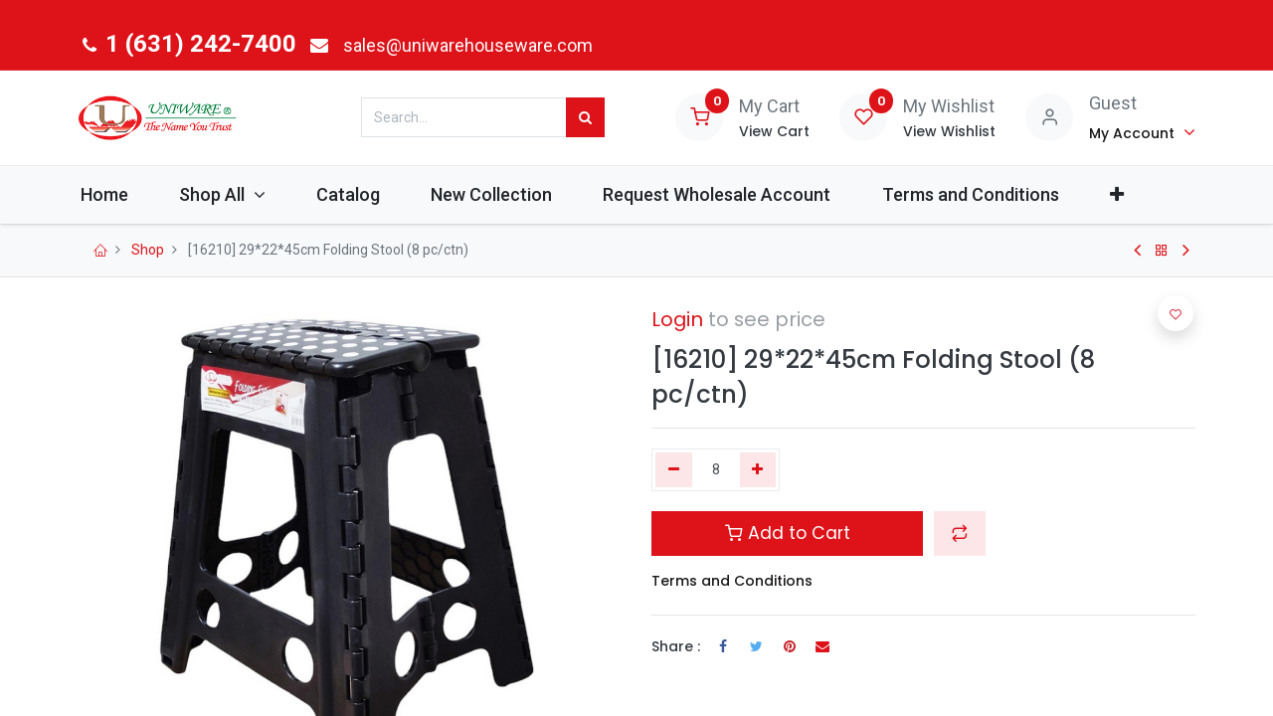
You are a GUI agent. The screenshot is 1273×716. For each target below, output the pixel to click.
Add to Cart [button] (787, 533)
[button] (1139, 194)
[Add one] (758, 470)
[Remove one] (673, 470)
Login (677, 319)
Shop (147, 250)
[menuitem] (127, 194)
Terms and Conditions (732, 581)
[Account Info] (1142, 132)
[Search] (585, 117)
